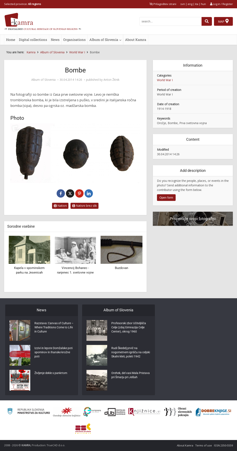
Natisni (60, 206)
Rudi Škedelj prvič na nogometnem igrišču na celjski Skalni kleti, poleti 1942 (130, 352)
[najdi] (207, 21)
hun (203, 4)
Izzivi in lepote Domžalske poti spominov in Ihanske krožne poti (53, 352)
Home (10, 39)
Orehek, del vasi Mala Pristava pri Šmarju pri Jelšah (130, 375)
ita (196, 4)
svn (182, 4)
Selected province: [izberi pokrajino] (22, 4)
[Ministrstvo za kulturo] (28, 411)
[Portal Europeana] (92, 412)
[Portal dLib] (115, 412)
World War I (165, 80)
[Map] (223, 21)
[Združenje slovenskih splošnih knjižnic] (144, 412)
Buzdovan (121, 268)
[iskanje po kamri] (170, 21)
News (55, 39)
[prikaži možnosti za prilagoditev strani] (162, 4)
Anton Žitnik (111, 80)
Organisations (74, 39)
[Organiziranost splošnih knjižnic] (67, 412)
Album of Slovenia (103, 39)
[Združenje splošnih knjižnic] (83, 428)
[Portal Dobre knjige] (213, 412)
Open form (166, 197)
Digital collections (33, 39)
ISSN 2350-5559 (223, 445)
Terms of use (203, 445)
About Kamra (135, 39)
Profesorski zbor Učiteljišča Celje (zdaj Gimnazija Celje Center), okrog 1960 (128, 327)
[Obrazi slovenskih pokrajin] (178, 412)
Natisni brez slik (84, 206)
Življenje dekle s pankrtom (50, 373)
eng (190, 4)
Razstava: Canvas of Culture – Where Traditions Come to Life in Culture (53, 327)
